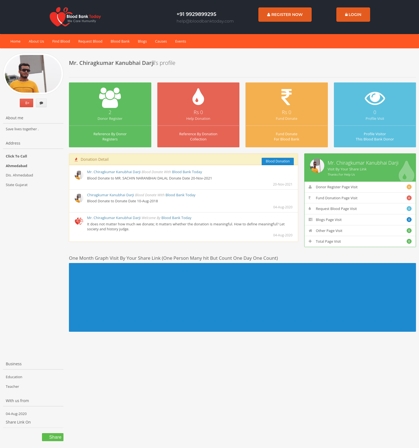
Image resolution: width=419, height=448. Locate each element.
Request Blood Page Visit (360, 208)
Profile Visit (374, 118)
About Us (36, 41)
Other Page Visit (360, 230)
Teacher (12, 386)
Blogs (142, 41)
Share (55, 437)
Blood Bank (120, 41)
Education (14, 376)
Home (15, 41)
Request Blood (90, 41)
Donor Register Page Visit (360, 186)
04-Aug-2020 (16, 413)
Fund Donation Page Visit (360, 197)
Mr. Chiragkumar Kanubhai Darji (114, 171)
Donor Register (109, 118)
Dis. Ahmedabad (19, 175)
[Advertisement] (33, 269)
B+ (26, 102)
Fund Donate (286, 118)
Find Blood (61, 41)
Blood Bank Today (187, 171)
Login (353, 14)
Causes (161, 41)
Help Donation (198, 118)
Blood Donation (278, 161)
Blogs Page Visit (360, 219)
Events (180, 41)
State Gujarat (16, 184)
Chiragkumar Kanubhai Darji (110, 194)
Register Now (285, 14)
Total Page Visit (360, 241)
